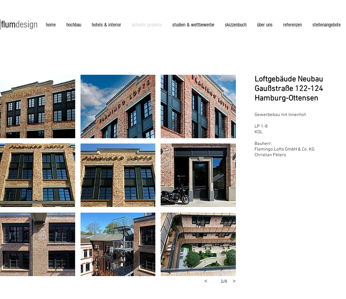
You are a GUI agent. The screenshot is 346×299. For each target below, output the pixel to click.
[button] (37, 106)
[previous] (206, 281)
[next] (234, 281)
